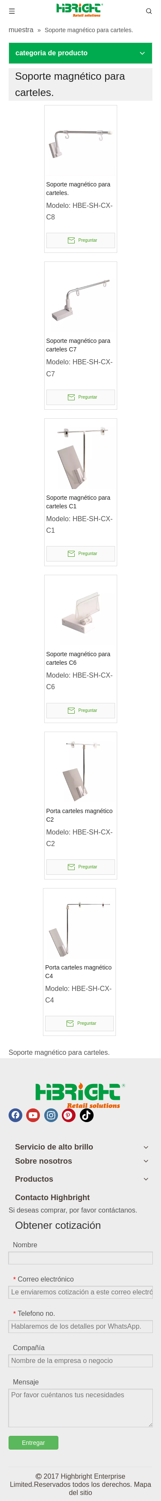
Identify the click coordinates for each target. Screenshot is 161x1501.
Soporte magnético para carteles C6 (78, 658)
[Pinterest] (69, 1115)
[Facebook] (15, 1115)
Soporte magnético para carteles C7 (78, 345)
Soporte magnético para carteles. (78, 188)
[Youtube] (33, 1115)
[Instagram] (51, 1115)
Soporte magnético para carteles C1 (78, 502)
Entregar (33, 1442)
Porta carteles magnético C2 (79, 815)
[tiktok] (87, 1115)
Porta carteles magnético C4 (78, 971)
